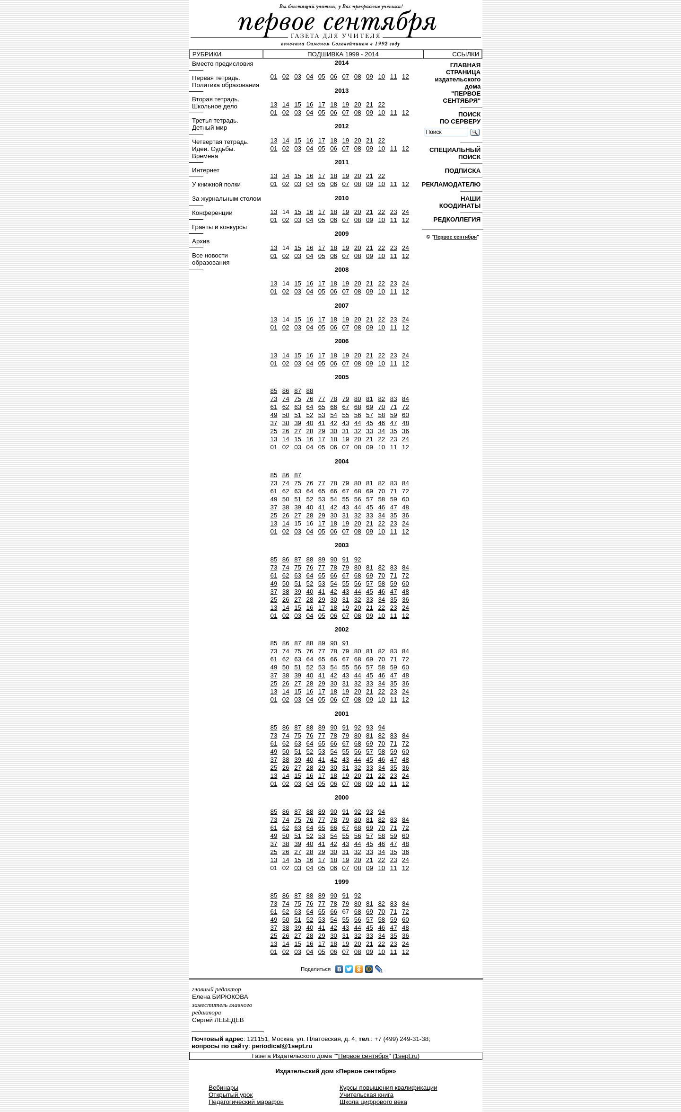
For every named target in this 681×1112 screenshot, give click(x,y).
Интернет (205, 170)
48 (405, 423)
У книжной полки (216, 184)
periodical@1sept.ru (282, 1046)
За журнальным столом (226, 198)
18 (333, 104)
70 (381, 406)
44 (357, 423)
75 (297, 398)
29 (321, 431)
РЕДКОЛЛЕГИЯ (458, 219)
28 (309, 431)
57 (369, 414)
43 (345, 423)
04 (309, 76)
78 (333, 398)
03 (297, 76)
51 (297, 414)
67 (345, 406)
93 (369, 727)
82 (381, 398)
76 (309, 398)
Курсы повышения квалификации (388, 1087)
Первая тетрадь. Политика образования (225, 81)
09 (369, 76)
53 (321, 414)
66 (333, 406)
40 (309, 423)
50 (285, 414)
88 (309, 390)
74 (285, 398)
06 (333, 76)
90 (333, 559)
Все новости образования (210, 259)
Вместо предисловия (222, 63)
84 (405, 398)
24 (405, 211)
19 (345, 104)
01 (273, 76)
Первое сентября (455, 237)
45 (369, 423)
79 (345, 398)
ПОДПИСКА (463, 170)
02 (285, 76)
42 (333, 423)
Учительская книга (366, 1094)
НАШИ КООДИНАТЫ (460, 202)
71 (393, 406)
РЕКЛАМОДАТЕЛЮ (452, 184)
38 (285, 423)
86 (285, 390)
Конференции (212, 212)
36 (405, 431)
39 (297, 423)
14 (285, 104)
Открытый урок (231, 1094)
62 (285, 406)
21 (369, 104)
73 (273, 398)
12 (405, 76)
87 (297, 390)
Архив (201, 241)
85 (273, 390)
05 (321, 76)
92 (357, 559)
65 (321, 406)
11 (393, 76)
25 (273, 431)
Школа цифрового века (373, 1101)
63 (297, 406)
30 (333, 431)
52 (309, 414)
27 (297, 431)
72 (405, 406)
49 (273, 414)
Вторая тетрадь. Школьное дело (215, 103)
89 (321, 559)
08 (357, 76)
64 (309, 406)
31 (345, 431)
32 (357, 431)
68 (357, 406)
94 (381, 727)
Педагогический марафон (246, 1101)
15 (297, 104)
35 (393, 431)
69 (369, 406)
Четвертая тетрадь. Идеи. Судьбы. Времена (220, 149)
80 (357, 398)
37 (273, 423)
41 (321, 423)
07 (345, 76)
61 (273, 406)
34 (381, 431)
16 (309, 104)
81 (369, 398)
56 (357, 414)
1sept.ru (406, 1055)
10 (381, 76)
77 (321, 398)
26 (285, 431)
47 (393, 423)
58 (381, 414)
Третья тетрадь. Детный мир (215, 124)
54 (333, 414)
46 (381, 423)
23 (393, 211)
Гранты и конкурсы (219, 227)
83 (393, 398)
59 (393, 414)
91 (345, 559)
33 (369, 431)
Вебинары (223, 1087)
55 (345, 414)
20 (357, 104)
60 (405, 414)
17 (321, 104)
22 (381, 104)
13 (273, 104)
